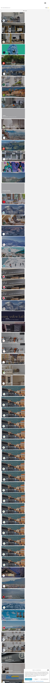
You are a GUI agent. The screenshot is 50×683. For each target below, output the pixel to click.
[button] (48, 670)
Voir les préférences (44, 679)
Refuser (36, 679)
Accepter (28, 679)
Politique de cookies (32, 681)
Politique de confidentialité (40, 681)
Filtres (47, 7)
